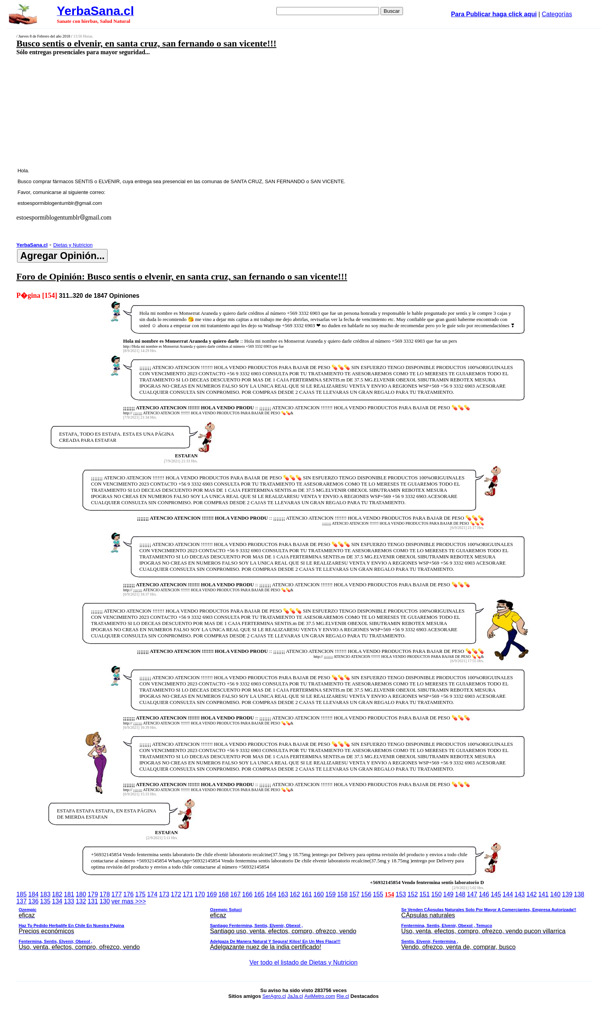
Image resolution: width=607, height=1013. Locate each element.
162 (295, 894)
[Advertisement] (237, 111)
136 (33, 901)
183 (45, 894)
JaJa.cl (295, 996)
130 (104, 901)
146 (484, 894)
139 (567, 894)
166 (247, 894)
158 (342, 894)
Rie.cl (342, 996)
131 (92, 901)
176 (128, 894)
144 (507, 894)
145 (496, 894)
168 (223, 894)
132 (81, 901)
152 (413, 894)
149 (448, 894)
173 (164, 894)
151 (424, 894)
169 (211, 894)
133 (69, 901)
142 (531, 894)
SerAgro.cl (274, 996)
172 (176, 894)
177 (116, 894)
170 (200, 894)
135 (45, 901)
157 (354, 894)
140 (555, 894)
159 (330, 894)
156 (366, 894)
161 (307, 894)
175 (140, 894)
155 (378, 894)
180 (81, 894)
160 (319, 894)
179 (92, 894)
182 (57, 894)
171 (188, 894)
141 (543, 894)
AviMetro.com (319, 996)
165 (259, 894)
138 (579, 894)
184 (33, 894)
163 (283, 894)
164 (271, 894)
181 (69, 894)
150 (436, 894)
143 (519, 894)
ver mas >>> (303, 925)
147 (472, 894)
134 (57, 901)
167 (235, 894)
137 (21, 901)
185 (21, 894)
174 (152, 894)
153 (401, 894)
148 (460, 894)
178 (104, 894)
